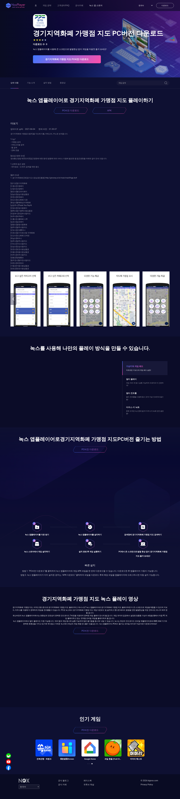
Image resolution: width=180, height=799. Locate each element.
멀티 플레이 (131, 379)
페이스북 (88, 780)
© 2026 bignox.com (149, 780)
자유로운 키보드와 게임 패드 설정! (138, 370)
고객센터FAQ (63, 5)
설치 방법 (47, 83)
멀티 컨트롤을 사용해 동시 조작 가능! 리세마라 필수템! (145, 398)
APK (109, 110)
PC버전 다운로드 (70, 110)
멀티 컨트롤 (131, 393)
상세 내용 (14, 83)
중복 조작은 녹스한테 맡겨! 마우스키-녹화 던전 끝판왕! (145, 412)
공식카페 (79, 5)
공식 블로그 (63, 780)
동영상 (63, 83)
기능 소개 (31, 83)
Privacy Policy (147, 784)
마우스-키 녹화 (132, 407)
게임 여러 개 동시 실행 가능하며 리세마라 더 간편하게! (145, 384)
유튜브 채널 (89, 784)
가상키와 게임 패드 (134, 366)
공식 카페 (62, 784)
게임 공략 (47, 5)
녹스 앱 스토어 (95, 5)
